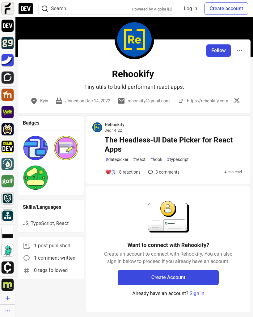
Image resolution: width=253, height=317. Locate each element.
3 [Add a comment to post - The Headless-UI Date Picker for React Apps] (163, 172)
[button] (35, 148)
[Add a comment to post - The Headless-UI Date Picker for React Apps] (123, 172)
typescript (177, 159)
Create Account (168, 277)
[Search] (45, 8)
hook (156, 159)
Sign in (197, 293)
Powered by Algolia (152, 9)
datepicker (117, 159)
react (139, 159)
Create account (226, 8)
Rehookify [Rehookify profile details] (114, 124)
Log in (190, 8)
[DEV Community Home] (25, 8)
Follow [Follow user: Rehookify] (218, 50)
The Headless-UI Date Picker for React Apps (169, 145)
